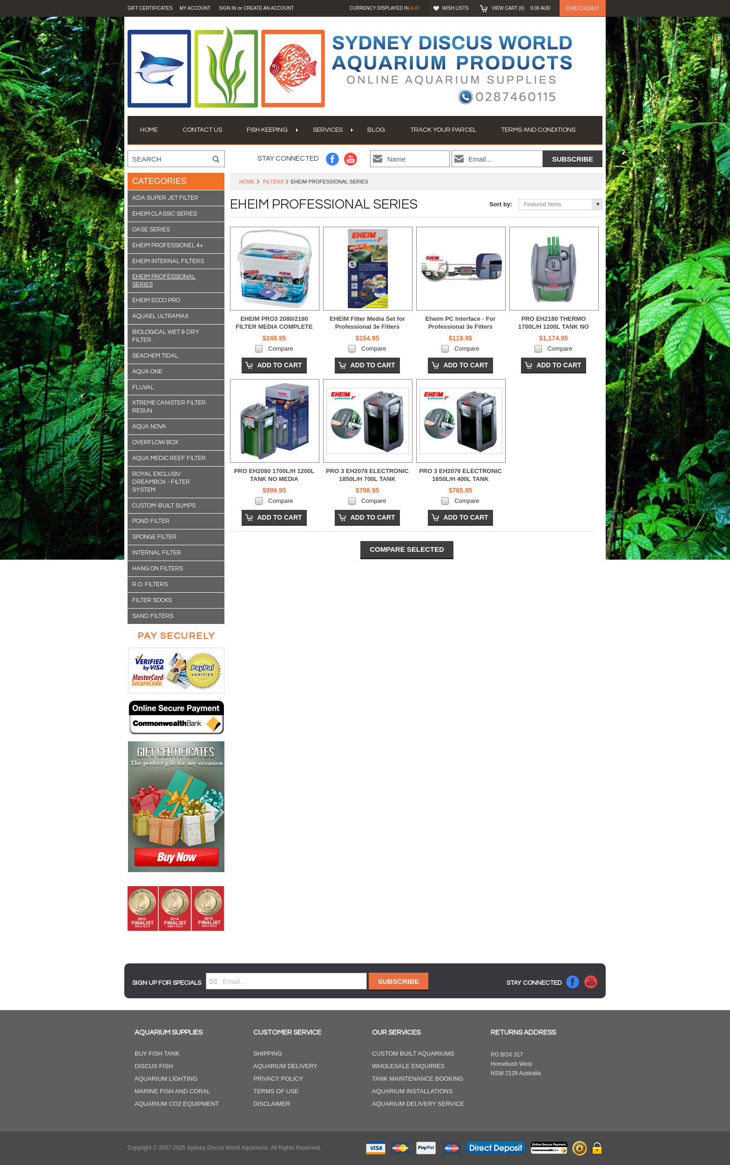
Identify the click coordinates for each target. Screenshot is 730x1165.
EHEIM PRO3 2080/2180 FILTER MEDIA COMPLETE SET (274, 326)
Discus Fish (154, 1066)
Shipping (267, 1053)
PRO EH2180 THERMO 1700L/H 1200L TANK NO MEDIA (553, 326)
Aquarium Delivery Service (418, 1103)
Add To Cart (279, 365)
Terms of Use (276, 1091)
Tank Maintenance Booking (417, 1078)
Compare (280, 348)
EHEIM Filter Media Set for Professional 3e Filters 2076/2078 (367, 326)
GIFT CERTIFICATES (150, 8)
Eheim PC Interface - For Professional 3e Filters (461, 322)
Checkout (583, 8)
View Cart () (521, 8)
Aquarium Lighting (166, 1078)
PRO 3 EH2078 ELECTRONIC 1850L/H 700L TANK (367, 474)
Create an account (268, 8)
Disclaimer (271, 1103)
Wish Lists (455, 8)
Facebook (332, 159)
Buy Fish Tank (157, 1053)
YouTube (351, 159)
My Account (195, 8)
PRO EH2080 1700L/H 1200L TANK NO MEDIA (274, 474)
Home (247, 181)
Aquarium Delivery (285, 1066)
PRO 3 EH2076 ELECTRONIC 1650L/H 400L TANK (460, 474)
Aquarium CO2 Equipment (177, 1103)
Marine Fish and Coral (172, 1091)
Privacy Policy (278, 1078)
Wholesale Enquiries (408, 1066)
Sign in (227, 8)
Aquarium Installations (412, 1091)
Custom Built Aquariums (413, 1053)
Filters (273, 181)
